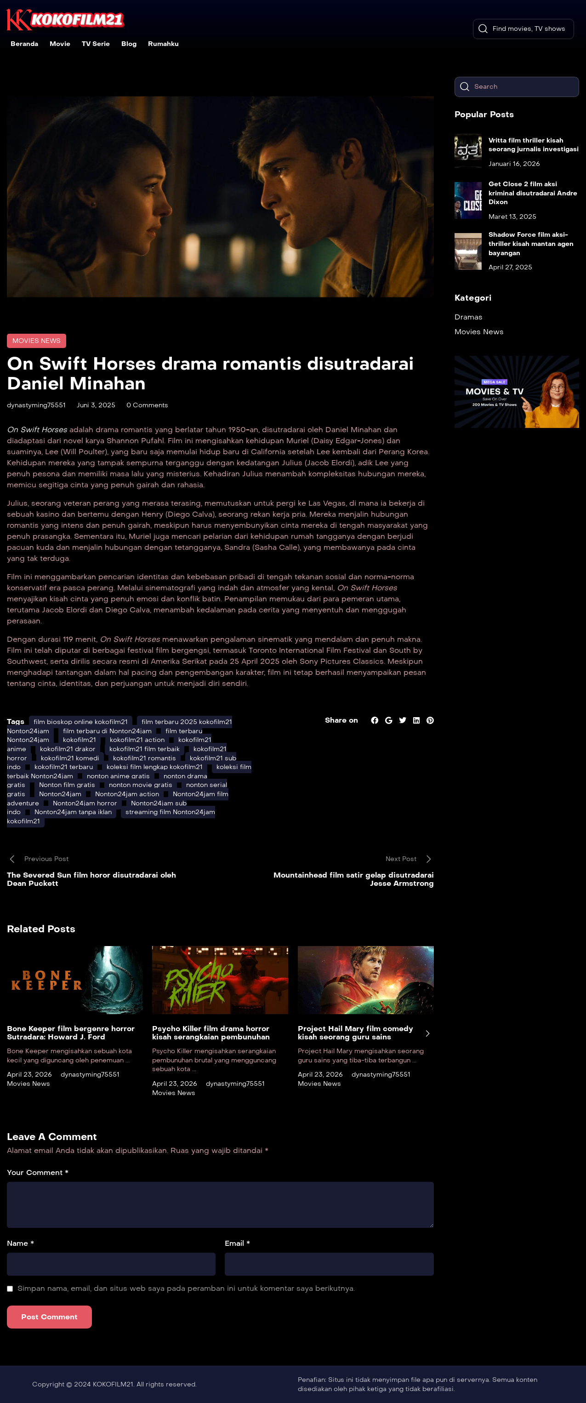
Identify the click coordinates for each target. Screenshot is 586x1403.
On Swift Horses (37, 429)
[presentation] (427, 1033)
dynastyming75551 (36, 405)
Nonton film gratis (67, 785)
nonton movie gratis (140, 785)
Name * (20, 1243)
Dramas (469, 317)
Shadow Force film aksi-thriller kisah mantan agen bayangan (531, 244)
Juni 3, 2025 (96, 405)
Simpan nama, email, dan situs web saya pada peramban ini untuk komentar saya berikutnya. (186, 1288)
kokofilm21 (79, 740)
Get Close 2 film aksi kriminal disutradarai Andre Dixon (533, 193)
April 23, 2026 (29, 1074)
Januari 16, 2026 (514, 164)
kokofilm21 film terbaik (144, 749)
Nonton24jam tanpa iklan (73, 812)
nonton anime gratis (118, 776)
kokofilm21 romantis (144, 758)
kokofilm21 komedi (70, 758)
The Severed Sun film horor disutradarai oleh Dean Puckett (91, 879)
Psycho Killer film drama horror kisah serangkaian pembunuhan (211, 1032)
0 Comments (147, 405)
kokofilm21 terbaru (63, 767)
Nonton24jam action (127, 794)
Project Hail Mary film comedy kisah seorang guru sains (355, 1032)
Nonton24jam (60, 794)
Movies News (36, 341)
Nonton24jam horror (85, 803)
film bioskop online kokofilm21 (81, 722)
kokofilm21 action (137, 740)
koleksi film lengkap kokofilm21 (155, 767)
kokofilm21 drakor (68, 749)
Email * (237, 1243)
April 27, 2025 (510, 267)
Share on (341, 720)
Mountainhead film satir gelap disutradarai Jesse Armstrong (353, 879)
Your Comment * (37, 1172)
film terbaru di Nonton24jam (107, 731)
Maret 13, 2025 (512, 217)
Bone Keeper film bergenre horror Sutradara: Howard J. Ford (71, 1032)
